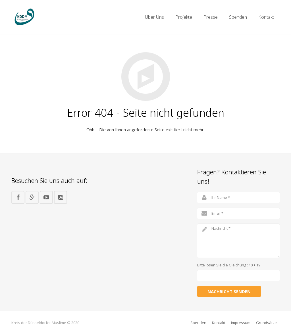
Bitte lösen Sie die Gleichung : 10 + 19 (228, 265)
